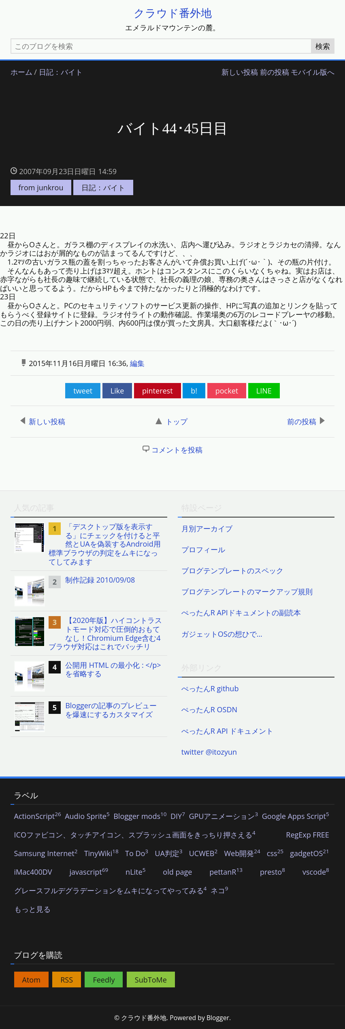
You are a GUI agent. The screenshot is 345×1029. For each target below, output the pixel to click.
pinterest (157, 391)
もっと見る (32, 909)
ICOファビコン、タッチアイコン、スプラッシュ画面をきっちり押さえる (135, 835)
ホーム (21, 72)
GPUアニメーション (223, 816)
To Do (136, 853)
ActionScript (37, 816)
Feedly (104, 980)
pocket (226, 391)
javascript (89, 872)
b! (194, 391)
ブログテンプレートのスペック (232, 570)
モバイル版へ (312, 72)
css (275, 853)
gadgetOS (309, 853)
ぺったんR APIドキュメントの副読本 (241, 612)
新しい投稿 (239, 72)
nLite (135, 872)
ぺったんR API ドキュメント (227, 731)
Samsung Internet (46, 853)
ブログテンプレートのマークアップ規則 (247, 591)
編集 (137, 363)
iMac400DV (33, 872)
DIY (177, 816)
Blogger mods (139, 816)
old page (177, 872)
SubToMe (151, 980)
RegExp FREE (307, 835)
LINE (264, 391)
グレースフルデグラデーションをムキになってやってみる (110, 890)
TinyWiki (101, 853)
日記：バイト (61, 72)
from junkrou (41, 187)
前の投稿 (274, 72)
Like (117, 391)
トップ (171, 421)
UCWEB (203, 853)
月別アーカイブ (206, 528)
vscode (315, 872)
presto (272, 872)
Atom (31, 980)
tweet (82, 391)
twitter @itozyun (209, 752)
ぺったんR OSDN (209, 709)
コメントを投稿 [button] (176, 450)
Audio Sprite (87, 816)
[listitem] (89, 544)
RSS (66, 980)
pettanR (226, 872)
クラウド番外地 (173, 12)
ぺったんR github (210, 688)
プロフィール (203, 549)
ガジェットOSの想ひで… (221, 634)
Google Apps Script (295, 816)
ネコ (219, 890)
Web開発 (242, 853)
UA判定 (168, 853)
